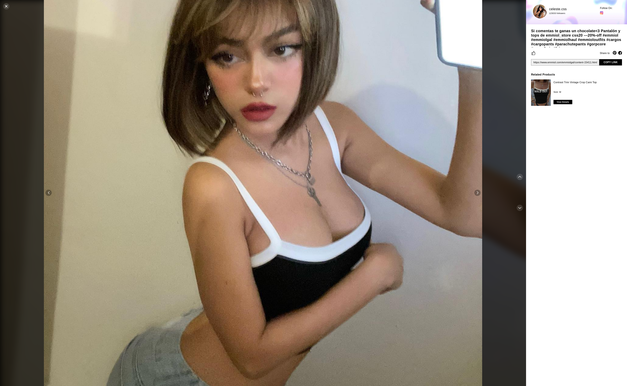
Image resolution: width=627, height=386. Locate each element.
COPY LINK (611, 62)
